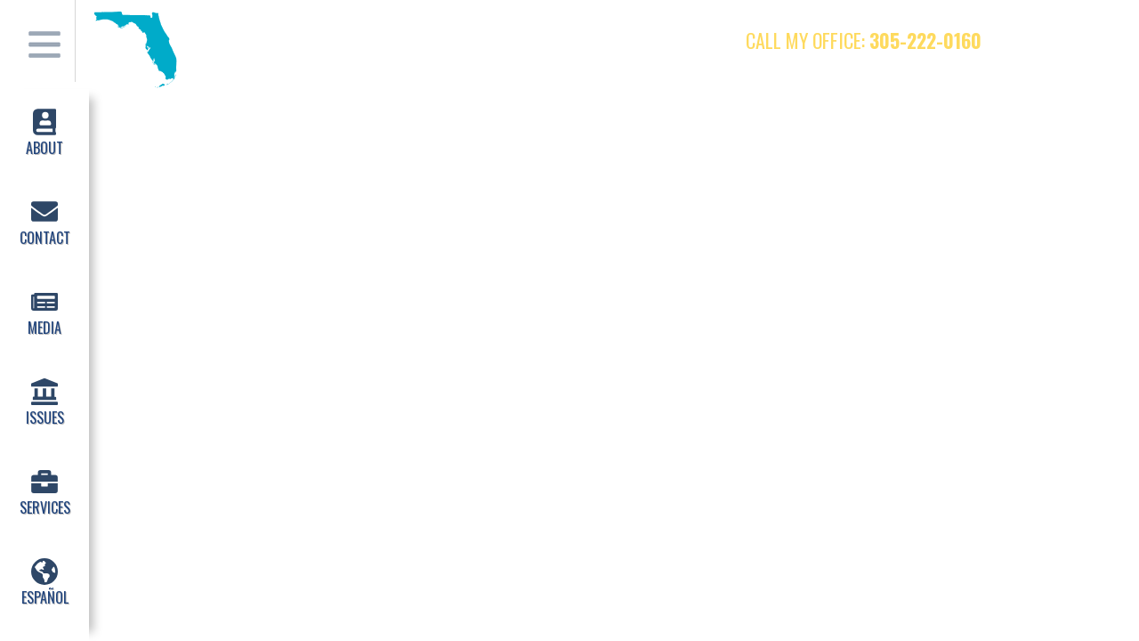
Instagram (1097, 40)
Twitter (1062, 40)
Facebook (1027, 40)
